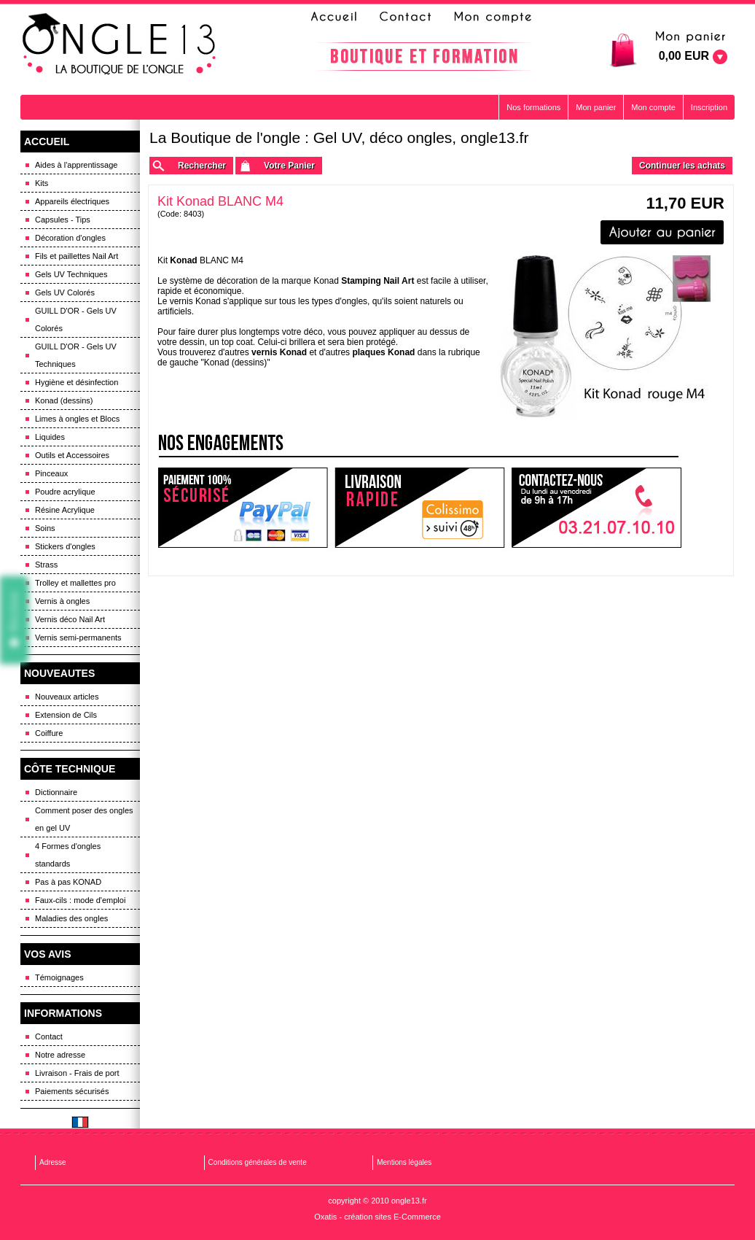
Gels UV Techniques (71, 274)
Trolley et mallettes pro (75, 582)
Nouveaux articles (66, 696)
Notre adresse (60, 1054)
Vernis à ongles (62, 601)
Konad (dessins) (64, 400)
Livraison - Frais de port (77, 1073)
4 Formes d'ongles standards (68, 855)
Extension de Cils (66, 714)
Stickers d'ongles (65, 546)
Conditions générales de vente (257, 1162)
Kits (41, 183)
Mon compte (653, 107)
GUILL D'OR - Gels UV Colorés (76, 319)
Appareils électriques (72, 201)
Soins (45, 528)
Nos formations (533, 107)
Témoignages (59, 977)
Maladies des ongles (71, 918)
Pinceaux (51, 473)
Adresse (52, 1162)
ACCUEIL (46, 141)
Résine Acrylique (65, 509)
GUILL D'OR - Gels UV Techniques (76, 355)
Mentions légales (404, 1162)
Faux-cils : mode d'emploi (80, 900)
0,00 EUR (684, 56)
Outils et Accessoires (72, 455)
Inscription (709, 107)
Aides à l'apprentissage (76, 164)
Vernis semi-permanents (78, 637)
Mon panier (596, 107)
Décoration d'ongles (70, 237)
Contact (49, 1036)
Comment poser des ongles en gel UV (84, 819)
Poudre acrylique (65, 491)
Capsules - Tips (62, 219)
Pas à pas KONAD (68, 881)
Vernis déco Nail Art (70, 619)
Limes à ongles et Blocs (77, 418)
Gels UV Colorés (65, 292)
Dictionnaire (56, 792)
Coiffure (49, 733)
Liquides (50, 437)
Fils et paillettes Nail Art (76, 256)
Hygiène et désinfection (76, 382)
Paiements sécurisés (72, 1091)
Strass (46, 564)
